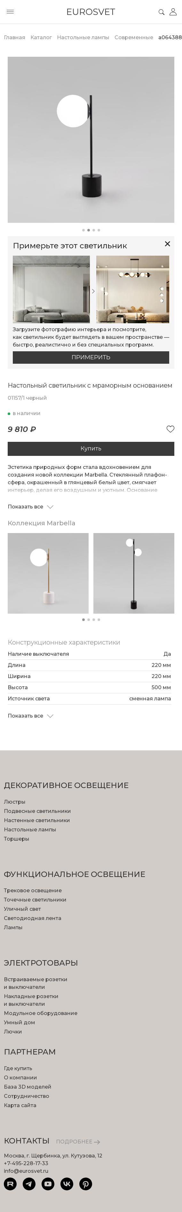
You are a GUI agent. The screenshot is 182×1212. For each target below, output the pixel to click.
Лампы (13, 927)
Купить (91, 448)
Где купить (18, 1068)
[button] (83, 230)
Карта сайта (20, 1105)
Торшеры (16, 839)
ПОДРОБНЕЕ (78, 1142)
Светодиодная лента (32, 918)
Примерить (91, 357)
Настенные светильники (37, 820)
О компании (20, 1078)
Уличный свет (22, 909)
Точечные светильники (35, 900)
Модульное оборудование (40, 1013)
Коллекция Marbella (41, 523)
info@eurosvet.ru (26, 1171)
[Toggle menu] (10, 11)
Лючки (13, 1032)
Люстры (15, 802)
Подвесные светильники (37, 811)
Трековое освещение (33, 890)
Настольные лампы (30, 830)
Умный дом (19, 1022)
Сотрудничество (26, 1096)
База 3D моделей (27, 1087)
